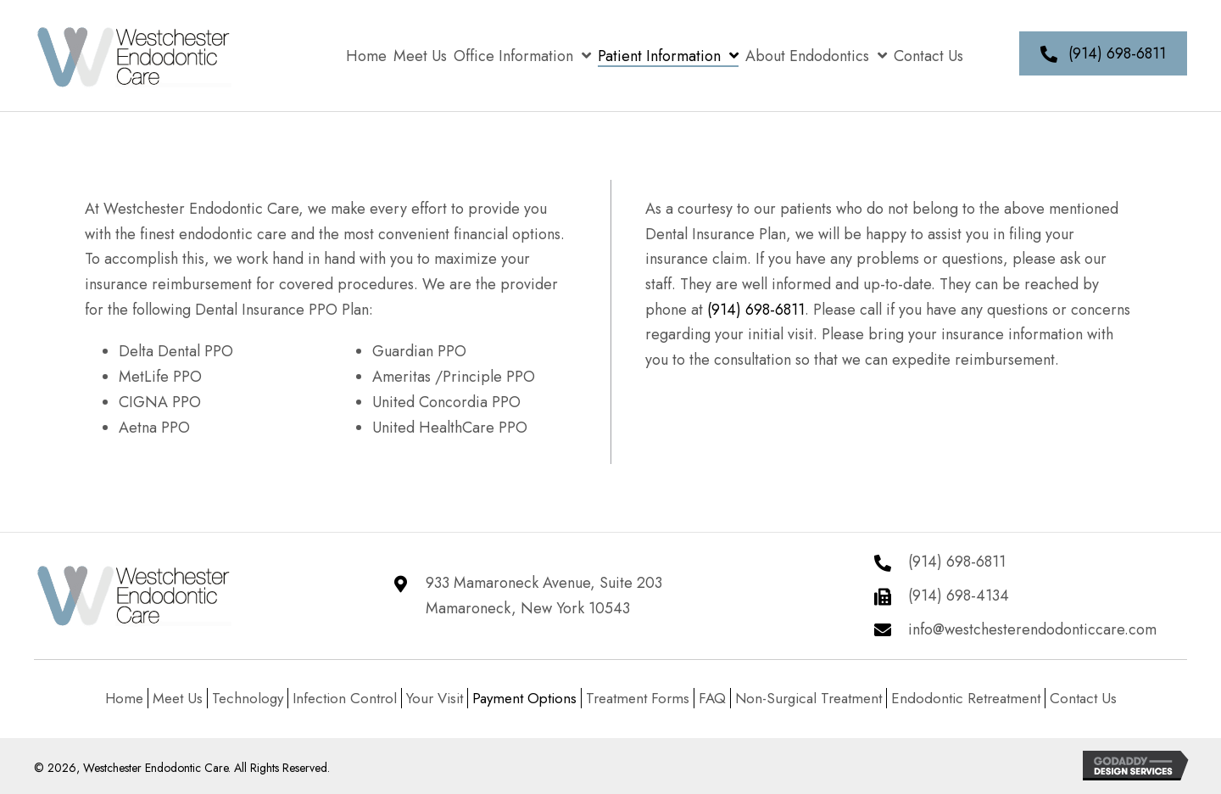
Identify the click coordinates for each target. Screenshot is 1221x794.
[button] (1103, 53)
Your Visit (434, 698)
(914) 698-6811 (756, 310)
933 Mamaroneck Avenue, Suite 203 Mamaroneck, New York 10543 (544, 595)
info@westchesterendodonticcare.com (1032, 629)
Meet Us (178, 698)
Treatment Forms (637, 698)
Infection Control (345, 698)
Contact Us (1083, 698)
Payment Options (524, 698)
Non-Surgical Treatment (808, 698)
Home (124, 698)
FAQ (712, 698)
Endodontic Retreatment (965, 698)
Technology (247, 698)
